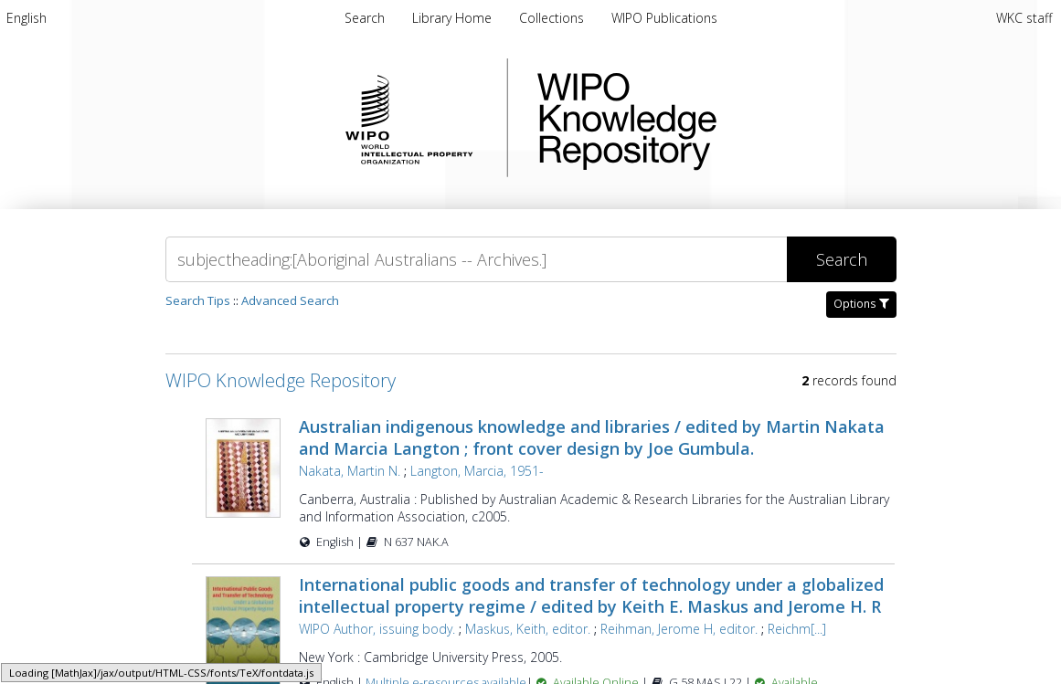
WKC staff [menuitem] (1024, 17)
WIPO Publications (664, 17)
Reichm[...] (797, 628)
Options (861, 303)
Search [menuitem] (365, 17)
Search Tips (197, 300)
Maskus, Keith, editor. (527, 628)
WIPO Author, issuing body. (377, 628)
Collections (553, 17)
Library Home (453, 17)
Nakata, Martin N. (349, 470)
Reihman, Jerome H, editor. (679, 628)
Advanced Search (290, 300)
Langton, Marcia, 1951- (477, 470)
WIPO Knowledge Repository (702, 117)
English (26, 17)
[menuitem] (26, 18)
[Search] (476, 259)
